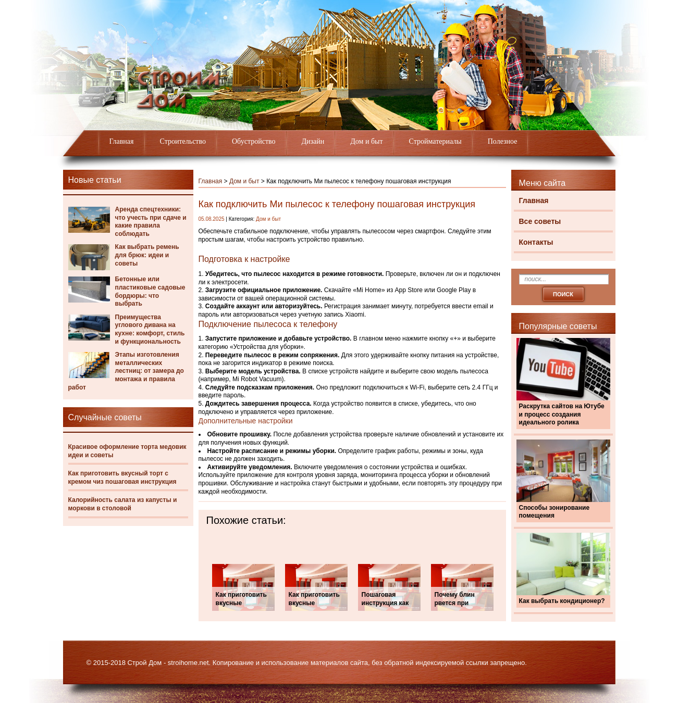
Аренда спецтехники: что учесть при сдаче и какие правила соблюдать (151, 221)
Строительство (183, 141)
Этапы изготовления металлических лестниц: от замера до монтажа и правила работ (126, 371)
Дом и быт (366, 141)
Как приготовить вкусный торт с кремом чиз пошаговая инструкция (122, 477)
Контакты (536, 242)
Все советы (540, 221)
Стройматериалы (435, 141)
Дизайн (313, 141)
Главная (121, 141)
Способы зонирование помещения (554, 512)
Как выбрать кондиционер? (562, 601)
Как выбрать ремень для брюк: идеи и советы (147, 255)
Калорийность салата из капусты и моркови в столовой (122, 504)
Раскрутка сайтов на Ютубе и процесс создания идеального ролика (562, 414)
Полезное (502, 141)
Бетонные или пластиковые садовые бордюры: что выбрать (150, 291)
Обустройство (254, 141)
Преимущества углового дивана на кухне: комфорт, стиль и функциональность (150, 329)
